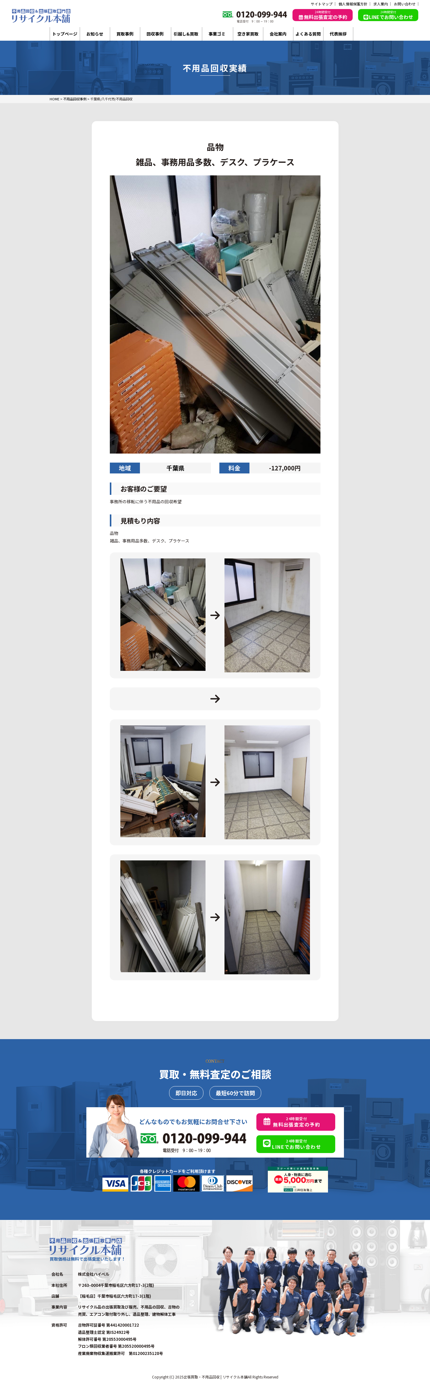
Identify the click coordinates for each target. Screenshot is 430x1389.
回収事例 (155, 34)
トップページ (64, 34)
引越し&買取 (186, 34)
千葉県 (175, 468)
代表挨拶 (338, 34)
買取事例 (124, 34)
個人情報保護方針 (353, 4)
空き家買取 (247, 34)
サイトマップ (322, 4)
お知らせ (94, 34)
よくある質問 (308, 34)
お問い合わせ (405, 4)
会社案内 (278, 34)
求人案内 (380, 4)
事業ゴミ (217, 34)
